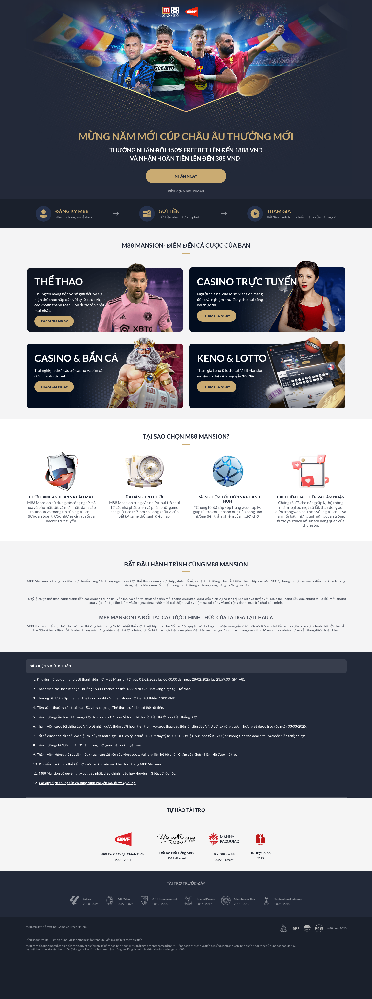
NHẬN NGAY (186, 175)
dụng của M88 (175, 948)
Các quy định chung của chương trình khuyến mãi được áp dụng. (87, 781)
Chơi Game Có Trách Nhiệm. (69, 925)
